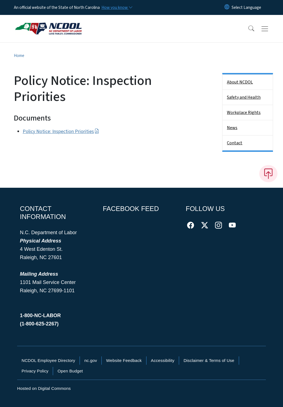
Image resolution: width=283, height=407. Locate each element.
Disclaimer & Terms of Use (209, 360)
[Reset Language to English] (226, 7)
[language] (246, 7)
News (232, 128)
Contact (234, 143)
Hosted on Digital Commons (44, 388)
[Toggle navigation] (270, 28)
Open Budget (70, 371)
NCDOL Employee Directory (48, 360)
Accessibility (162, 360)
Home (19, 56)
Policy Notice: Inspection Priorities (61, 131)
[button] (247, 28)
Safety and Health (244, 97)
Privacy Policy (35, 371)
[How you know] (117, 7)
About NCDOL (240, 82)
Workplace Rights (244, 112)
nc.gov (90, 360)
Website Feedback (124, 360)
